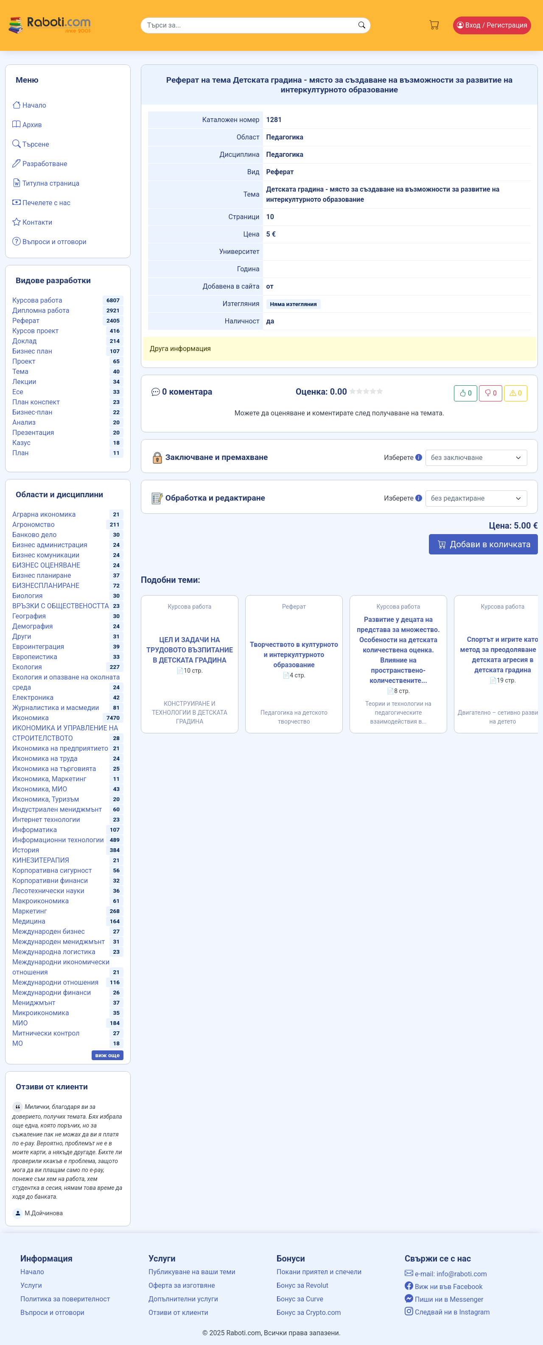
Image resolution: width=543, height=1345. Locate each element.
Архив (27, 124)
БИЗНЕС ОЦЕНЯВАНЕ (46, 565)
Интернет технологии (46, 820)
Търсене (30, 144)
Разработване (39, 163)
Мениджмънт (34, 1003)
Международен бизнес (48, 931)
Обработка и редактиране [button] (208, 498)
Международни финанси (51, 993)
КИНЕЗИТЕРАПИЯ (40, 860)
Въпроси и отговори (49, 241)
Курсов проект (35, 331)
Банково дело (34, 535)
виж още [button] (107, 1055)
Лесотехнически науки (48, 891)
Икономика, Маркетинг (49, 779)
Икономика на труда (45, 759)
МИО (20, 1023)
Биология (27, 596)
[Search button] (362, 25)
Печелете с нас (41, 202)
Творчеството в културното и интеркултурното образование (294, 654)
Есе (17, 392)
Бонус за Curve (300, 1299)
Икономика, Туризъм (45, 799)
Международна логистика (53, 952)
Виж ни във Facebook (444, 1287)
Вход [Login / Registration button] (492, 25)
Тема (20, 372)
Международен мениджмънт (58, 942)
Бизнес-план (32, 412)
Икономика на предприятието (60, 748)
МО (17, 1043)
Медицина (28, 921)
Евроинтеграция (38, 647)
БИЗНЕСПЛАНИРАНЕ (45, 586)
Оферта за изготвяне (181, 1285)
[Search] (255, 25)
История (25, 850)
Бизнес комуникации (45, 555)
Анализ (24, 422)
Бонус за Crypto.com (309, 1313)
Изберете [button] (403, 458)
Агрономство (33, 525)
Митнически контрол (46, 1033)
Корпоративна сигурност (52, 870)
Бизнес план (32, 351)
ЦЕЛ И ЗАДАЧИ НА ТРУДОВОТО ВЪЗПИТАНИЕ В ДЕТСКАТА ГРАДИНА (189, 650)
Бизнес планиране (41, 575)
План (20, 453)
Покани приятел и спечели (319, 1272)
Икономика (30, 718)
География (29, 616)
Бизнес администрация (49, 545)
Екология (27, 667)
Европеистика (34, 657)
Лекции (24, 382)
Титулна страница (45, 183)
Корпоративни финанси (50, 881)
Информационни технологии (58, 840)
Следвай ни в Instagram (447, 1312)
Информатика (34, 830)
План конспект (36, 402)
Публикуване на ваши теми (191, 1272)
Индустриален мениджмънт (57, 809)
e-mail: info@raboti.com (446, 1274)
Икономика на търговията (54, 769)
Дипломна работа (40, 310)
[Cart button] (434, 24)
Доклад (24, 341)
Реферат (25, 321)
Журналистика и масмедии (55, 708)
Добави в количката (483, 544)
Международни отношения (55, 982)
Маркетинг (29, 911)
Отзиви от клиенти (178, 1313)
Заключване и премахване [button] (209, 458)
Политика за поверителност (65, 1299)
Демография (32, 626)
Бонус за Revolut (302, 1285)
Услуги (31, 1285)
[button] (210, 393)
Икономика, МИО (39, 789)
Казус (21, 443)
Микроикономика (40, 1013)
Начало (29, 105)
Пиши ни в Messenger (444, 1299)
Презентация (33, 433)
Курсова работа (37, 300)
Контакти (32, 222)
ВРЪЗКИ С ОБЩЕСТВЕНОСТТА (60, 606)
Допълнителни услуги (183, 1299)
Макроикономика (40, 901)
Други (21, 636)
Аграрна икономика (44, 514)
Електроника (32, 697)
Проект (23, 361)
